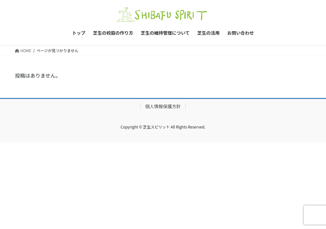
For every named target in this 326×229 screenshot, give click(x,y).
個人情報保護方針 (163, 106)
